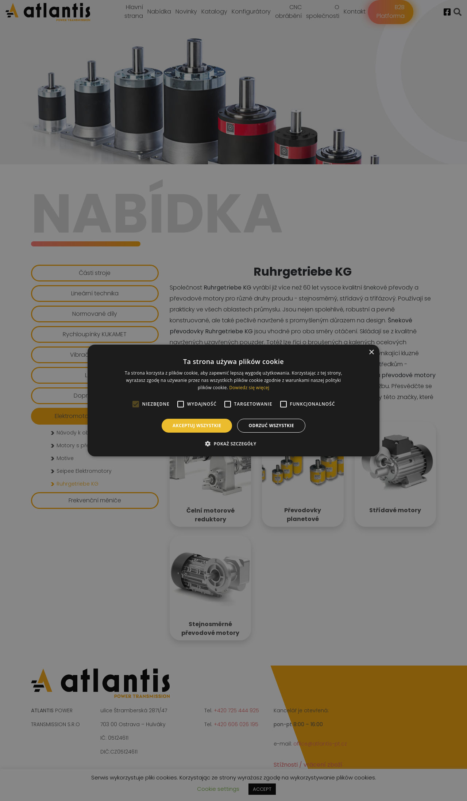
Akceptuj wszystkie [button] (197, 425)
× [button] (371, 352)
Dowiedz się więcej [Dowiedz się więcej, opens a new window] (249, 387)
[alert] (233, 400)
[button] (233, 443)
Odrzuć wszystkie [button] (271, 425)
